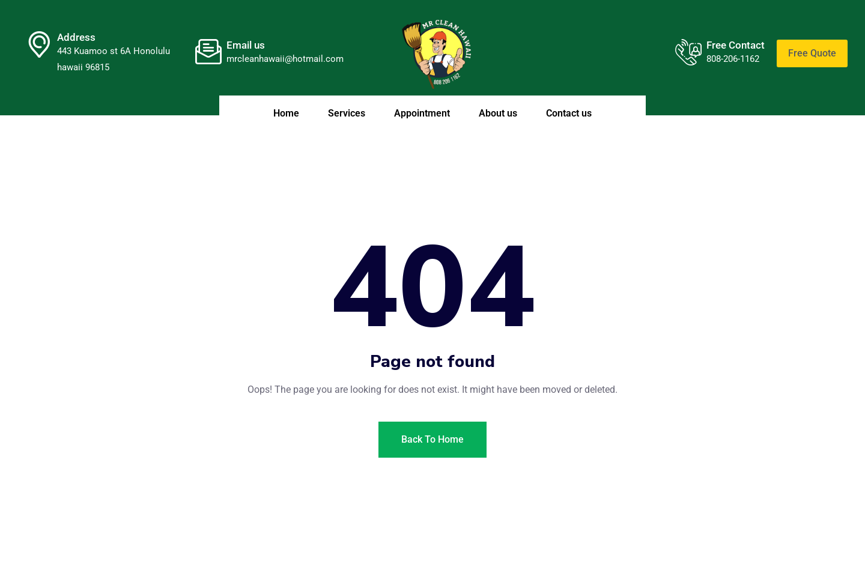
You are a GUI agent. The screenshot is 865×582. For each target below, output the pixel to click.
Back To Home (432, 439)
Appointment (422, 113)
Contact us (569, 113)
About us (498, 113)
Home (286, 113)
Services (346, 113)
